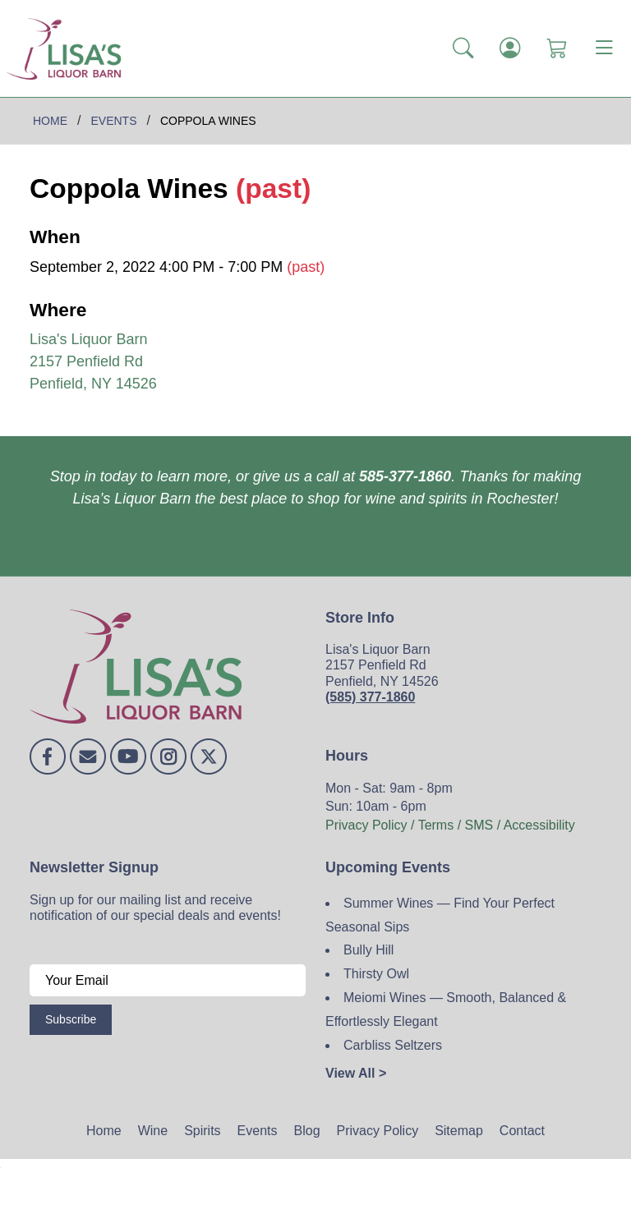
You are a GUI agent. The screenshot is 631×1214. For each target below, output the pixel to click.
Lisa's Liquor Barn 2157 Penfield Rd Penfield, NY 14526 (93, 361)
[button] (463, 48)
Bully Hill (368, 950)
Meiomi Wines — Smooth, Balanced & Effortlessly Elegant (445, 1009)
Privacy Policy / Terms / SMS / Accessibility (450, 825)
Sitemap (459, 1131)
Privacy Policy (378, 1131)
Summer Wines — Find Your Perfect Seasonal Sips (440, 915)
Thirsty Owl (376, 974)
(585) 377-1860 (370, 697)
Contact (522, 1131)
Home (104, 1131)
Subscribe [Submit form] (70, 1019)
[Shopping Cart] (557, 48)
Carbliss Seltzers (392, 1045)
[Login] (510, 48)
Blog (307, 1131)
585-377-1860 (405, 476)
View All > (355, 1073)
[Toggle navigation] (603, 48)
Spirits (202, 1131)
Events (257, 1131)
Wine (153, 1131)
